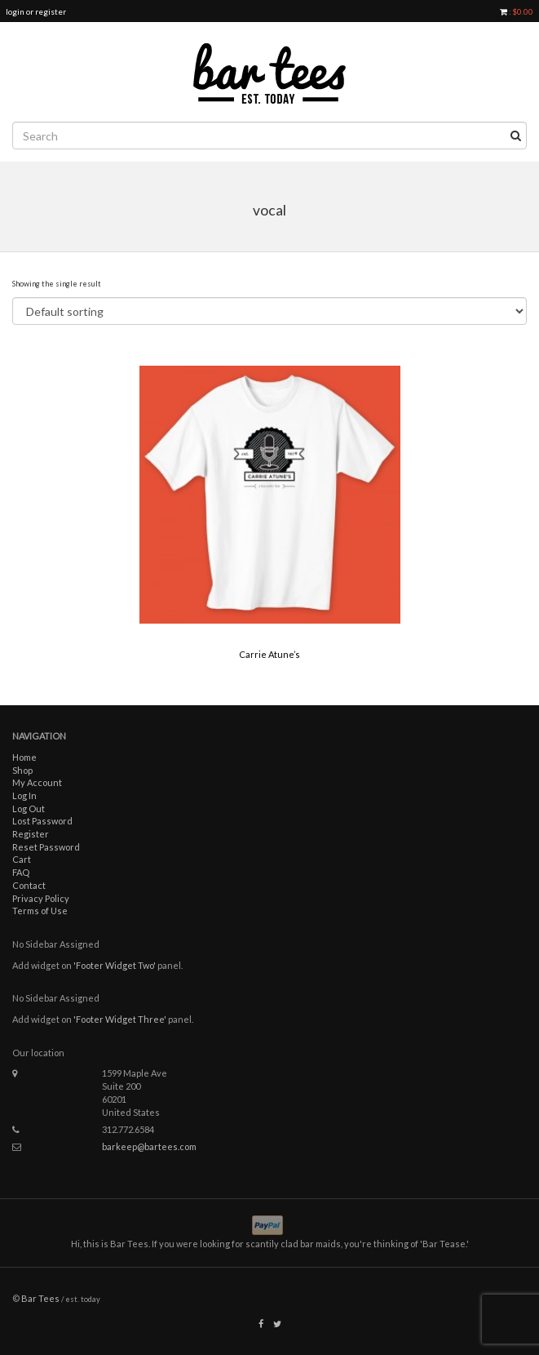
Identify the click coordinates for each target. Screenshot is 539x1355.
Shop (22, 770)
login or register (36, 11)
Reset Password (46, 847)
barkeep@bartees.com (149, 1146)
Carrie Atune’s (269, 654)
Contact (29, 885)
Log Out (28, 808)
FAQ (20, 872)
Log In (24, 795)
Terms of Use (40, 910)
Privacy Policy (40, 898)
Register (30, 834)
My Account (37, 782)
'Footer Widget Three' (119, 1019)
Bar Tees (40, 1298)
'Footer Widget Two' (114, 965)
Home (24, 757)
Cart (21, 859)
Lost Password (42, 820)
